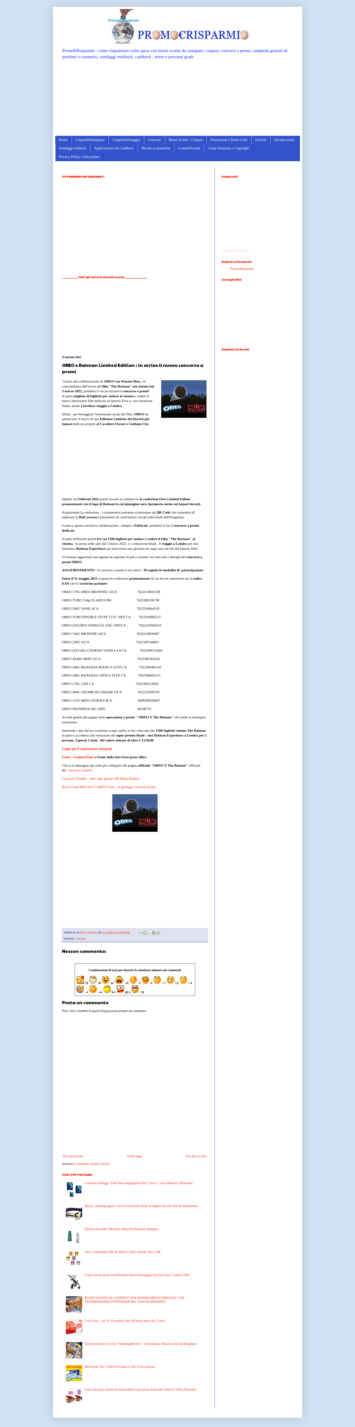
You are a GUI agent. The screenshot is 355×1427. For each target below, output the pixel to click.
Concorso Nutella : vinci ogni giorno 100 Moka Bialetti (100, 778)
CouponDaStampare (90, 140)
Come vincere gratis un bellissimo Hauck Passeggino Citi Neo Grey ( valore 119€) (137, 1275)
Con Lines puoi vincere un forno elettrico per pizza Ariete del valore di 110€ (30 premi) (140, 1389)
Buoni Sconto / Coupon (186, 140)
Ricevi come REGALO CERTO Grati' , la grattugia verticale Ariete (109, 787)
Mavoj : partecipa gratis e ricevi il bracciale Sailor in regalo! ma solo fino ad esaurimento (141, 1206)
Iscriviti (260, 140)
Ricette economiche (156, 148)
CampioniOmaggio (126, 140)
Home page (134, 1156)
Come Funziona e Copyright (228, 148)
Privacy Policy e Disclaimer (79, 157)
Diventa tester (284, 140)
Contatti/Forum (189, 148)
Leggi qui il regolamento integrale (87, 749)
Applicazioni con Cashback (114, 148)
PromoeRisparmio (242, 268)
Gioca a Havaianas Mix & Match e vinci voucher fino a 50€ (123, 1252)
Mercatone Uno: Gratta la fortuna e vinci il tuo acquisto (120, 1366)
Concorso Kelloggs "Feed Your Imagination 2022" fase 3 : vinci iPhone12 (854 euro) (139, 1183)
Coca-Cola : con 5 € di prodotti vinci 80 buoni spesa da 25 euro (125, 1320)
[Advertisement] (177, 97)
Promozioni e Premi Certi (228, 140)
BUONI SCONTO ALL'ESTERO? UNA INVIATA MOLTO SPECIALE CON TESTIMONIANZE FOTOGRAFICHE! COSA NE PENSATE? (134, 1299)
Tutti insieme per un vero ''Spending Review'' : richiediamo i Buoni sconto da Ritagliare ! (141, 1344)
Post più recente (73, 1156)
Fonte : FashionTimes (78, 757)
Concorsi (154, 140)
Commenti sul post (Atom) (93, 1164)
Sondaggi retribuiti (72, 148)
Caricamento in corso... (236, 250)
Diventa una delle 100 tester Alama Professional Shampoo (121, 1229)
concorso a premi (80, 770)
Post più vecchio (196, 1156)
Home (63, 140)
